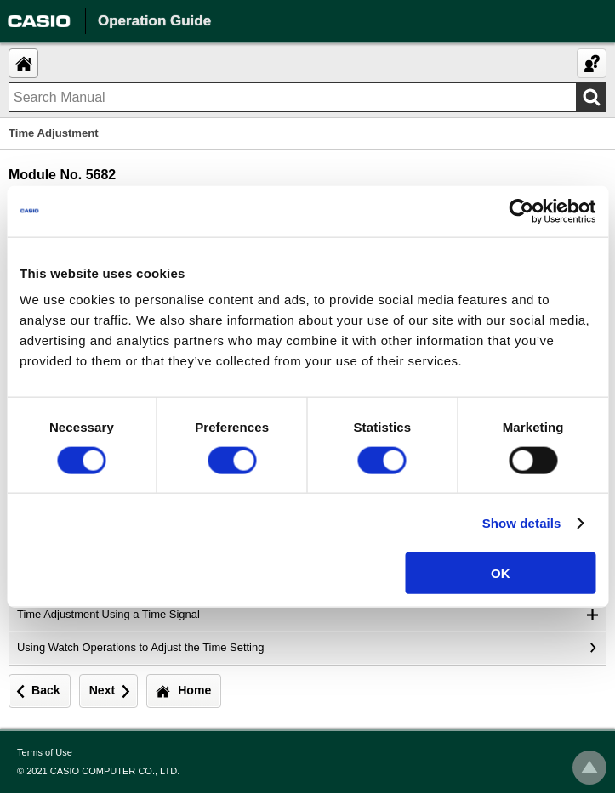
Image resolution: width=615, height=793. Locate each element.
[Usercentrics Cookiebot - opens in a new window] (521, 211)
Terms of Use (44, 752)
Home (194, 690)
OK (500, 573)
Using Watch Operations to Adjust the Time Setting (140, 647)
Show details (521, 522)
